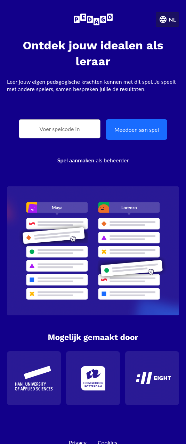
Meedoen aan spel (136, 129)
